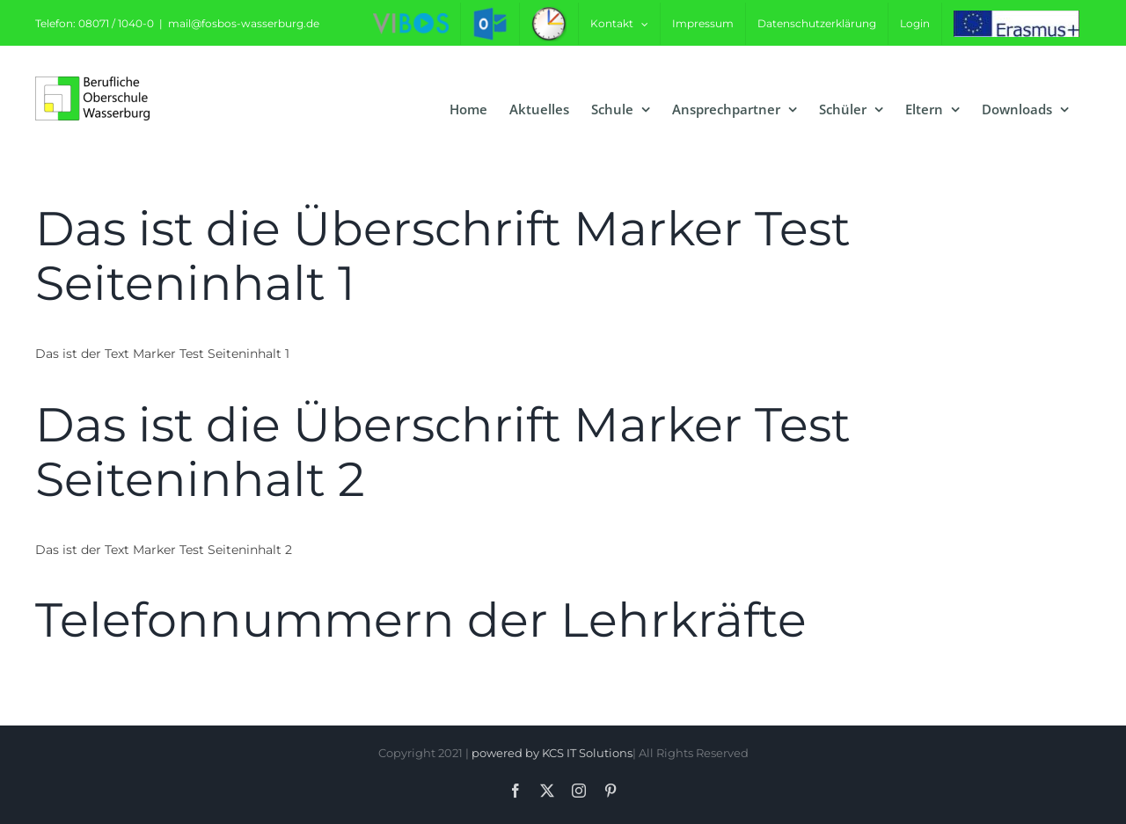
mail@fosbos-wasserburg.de (243, 23)
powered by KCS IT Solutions (552, 753)
